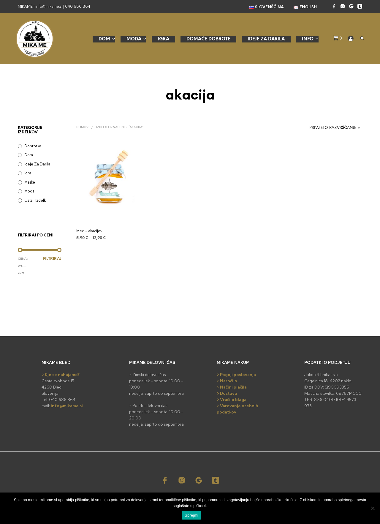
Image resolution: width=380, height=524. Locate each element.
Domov (82, 127)
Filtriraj (52, 259)
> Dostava (227, 393)
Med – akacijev (89, 230)
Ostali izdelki (35, 200)
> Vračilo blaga (231, 399)
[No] (373, 508)
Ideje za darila (266, 39)
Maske (29, 182)
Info (308, 39)
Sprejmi (191, 515)
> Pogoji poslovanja (236, 374)
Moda (133, 39)
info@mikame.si (67, 405)
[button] (337, 38)
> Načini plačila (232, 387)
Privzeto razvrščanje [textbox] (332, 128)
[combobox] (325, 128)
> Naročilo (227, 380)
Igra (163, 39)
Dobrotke (32, 146)
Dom (104, 39)
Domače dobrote (208, 39)
